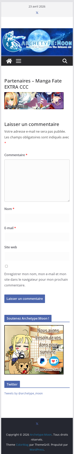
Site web (10, 247)
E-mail (10, 228)
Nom (9, 209)
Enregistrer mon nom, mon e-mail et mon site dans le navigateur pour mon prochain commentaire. (36, 280)
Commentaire (15, 155)
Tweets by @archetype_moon (23, 393)
